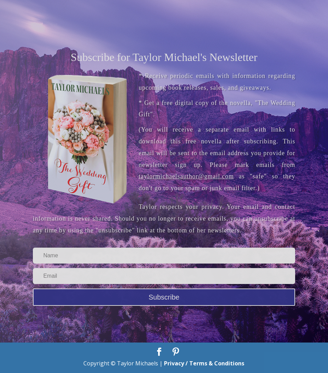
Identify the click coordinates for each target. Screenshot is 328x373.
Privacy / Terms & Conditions (204, 363)
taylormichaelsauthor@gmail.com (186, 176)
